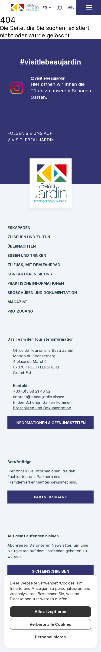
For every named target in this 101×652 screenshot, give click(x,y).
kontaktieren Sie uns (29, 274)
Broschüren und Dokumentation (42, 292)
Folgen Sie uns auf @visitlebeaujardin (30, 136)
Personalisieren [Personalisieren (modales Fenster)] (50, 637)
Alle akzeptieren (50, 611)
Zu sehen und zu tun (28, 237)
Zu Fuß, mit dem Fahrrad (33, 264)
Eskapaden (18, 227)
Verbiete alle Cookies (50, 624)
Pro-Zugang (20, 311)
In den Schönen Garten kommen (42, 402)
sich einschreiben (50, 571)
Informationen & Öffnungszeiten (51, 422)
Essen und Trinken (26, 255)
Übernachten (21, 246)
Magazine (17, 302)
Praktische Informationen (35, 283)
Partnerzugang (50, 497)
